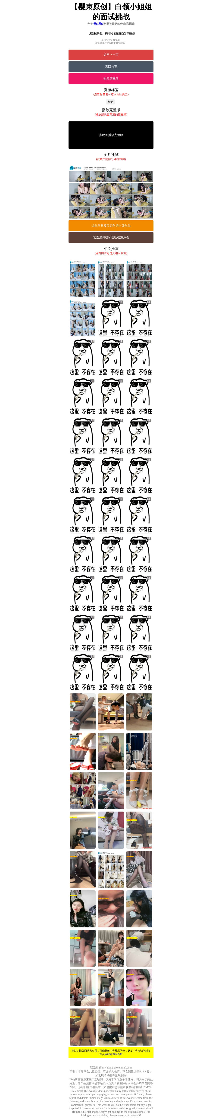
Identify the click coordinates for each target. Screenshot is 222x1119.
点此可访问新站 (113, 1054)
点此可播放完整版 (111, 135)
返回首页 (111, 66)
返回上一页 (111, 55)
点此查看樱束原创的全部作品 (111, 225)
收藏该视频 (111, 78)
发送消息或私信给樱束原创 (111, 237)
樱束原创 (98, 23)
